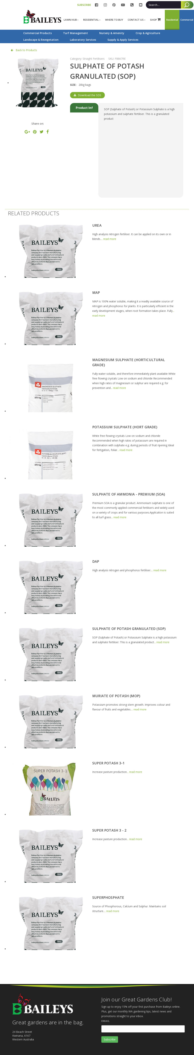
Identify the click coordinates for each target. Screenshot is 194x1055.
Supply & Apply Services (122, 39)
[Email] (143, 1028)
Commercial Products (37, 33)
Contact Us (137, 19)
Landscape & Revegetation (41, 39)
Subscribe (110, 1039)
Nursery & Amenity (111, 33)
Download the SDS (87, 95)
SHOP (155, 19)
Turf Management (75, 33)
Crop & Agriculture (148, 33)
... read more (108, 239)
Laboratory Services (83, 39)
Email (105, 1021)
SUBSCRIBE (84, 5)
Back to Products (24, 50)
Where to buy (114, 19)
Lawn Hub (71, 19)
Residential (92, 19)
